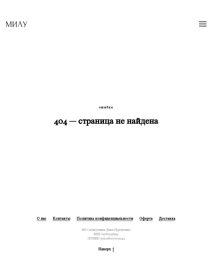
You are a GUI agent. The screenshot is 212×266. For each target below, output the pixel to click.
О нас (41, 218)
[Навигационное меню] (203, 24)
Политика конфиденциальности (105, 218)
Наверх (106, 249)
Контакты (61, 218)
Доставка (167, 218)
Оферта (145, 218)
